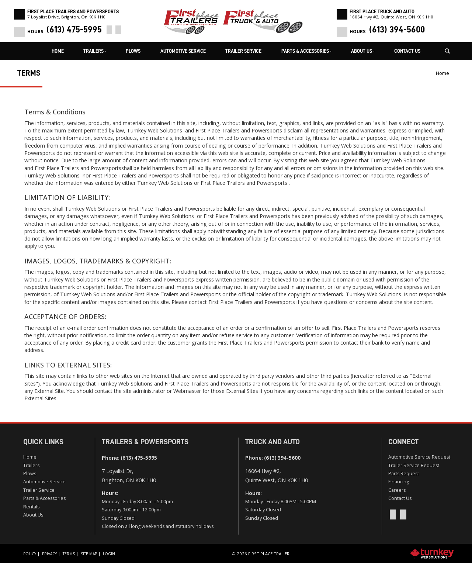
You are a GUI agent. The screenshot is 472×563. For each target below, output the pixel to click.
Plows (133, 51)
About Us (33, 515)
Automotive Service (183, 51)
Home (58, 51)
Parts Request (403, 473)
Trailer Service (243, 51)
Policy (29, 553)
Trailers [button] (94, 51)
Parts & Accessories (44, 498)
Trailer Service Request (413, 465)
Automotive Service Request (419, 457)
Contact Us (407, 51)
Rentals (31, 507)
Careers (397, 490)
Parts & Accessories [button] (306, 51)
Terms (69, 553)
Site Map (89, 553)
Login (109, 553)
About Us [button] (363, 51)
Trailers (31, 465)
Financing (398, 482)
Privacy (49, 553)
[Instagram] (118, 29)
